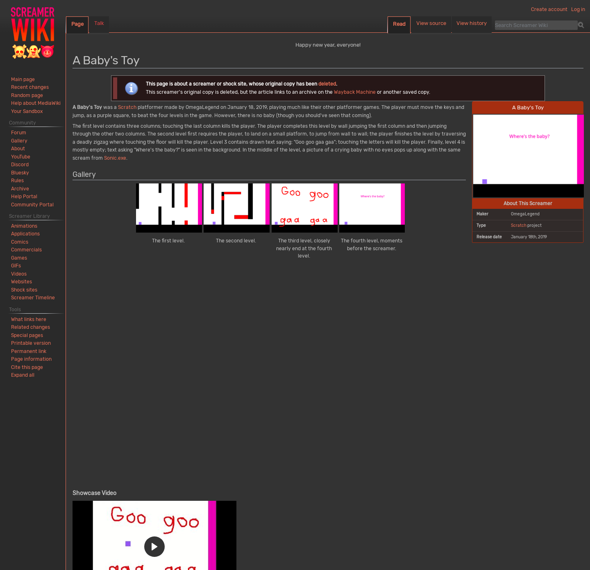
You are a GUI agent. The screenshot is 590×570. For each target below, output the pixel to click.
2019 (215, 494)
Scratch (518, 225)
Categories (89, 494)
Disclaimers (165, 553)
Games (143, 494)
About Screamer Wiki (126, 553)
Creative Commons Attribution (184, 530)
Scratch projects (181, 494)
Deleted (118, 494)
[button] (154, 331)
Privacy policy (85, 553)
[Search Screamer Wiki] (536, 24)
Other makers (302, 494)
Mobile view (195, 553)
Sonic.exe (115, 158)
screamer (170, 403)
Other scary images (253, 494)
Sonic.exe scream (350, 494)
